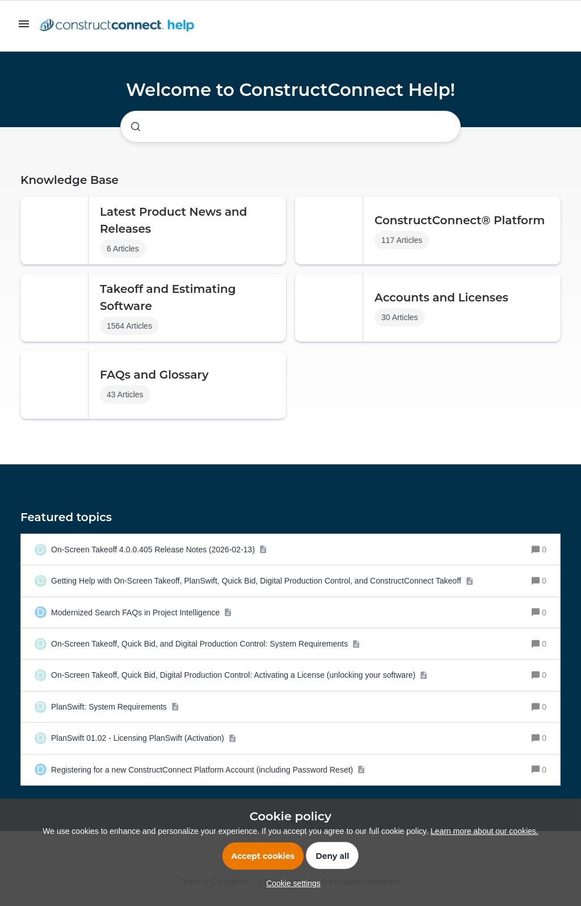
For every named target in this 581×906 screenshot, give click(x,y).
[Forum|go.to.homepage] (120, 26)
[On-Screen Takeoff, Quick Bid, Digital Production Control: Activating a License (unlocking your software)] (239, 674)
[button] (290, 883)
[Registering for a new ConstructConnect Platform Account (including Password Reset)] (208, 769)
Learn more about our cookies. (484, 831)
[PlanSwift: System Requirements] (115, 706)
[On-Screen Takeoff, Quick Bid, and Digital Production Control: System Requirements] (205, 643)
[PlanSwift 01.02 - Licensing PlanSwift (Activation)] (143, 737)
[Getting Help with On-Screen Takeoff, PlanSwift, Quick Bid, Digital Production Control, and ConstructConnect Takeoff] (262, 580)
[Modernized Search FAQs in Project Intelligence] (141, 612)
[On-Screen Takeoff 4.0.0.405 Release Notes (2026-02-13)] (159, 549)
